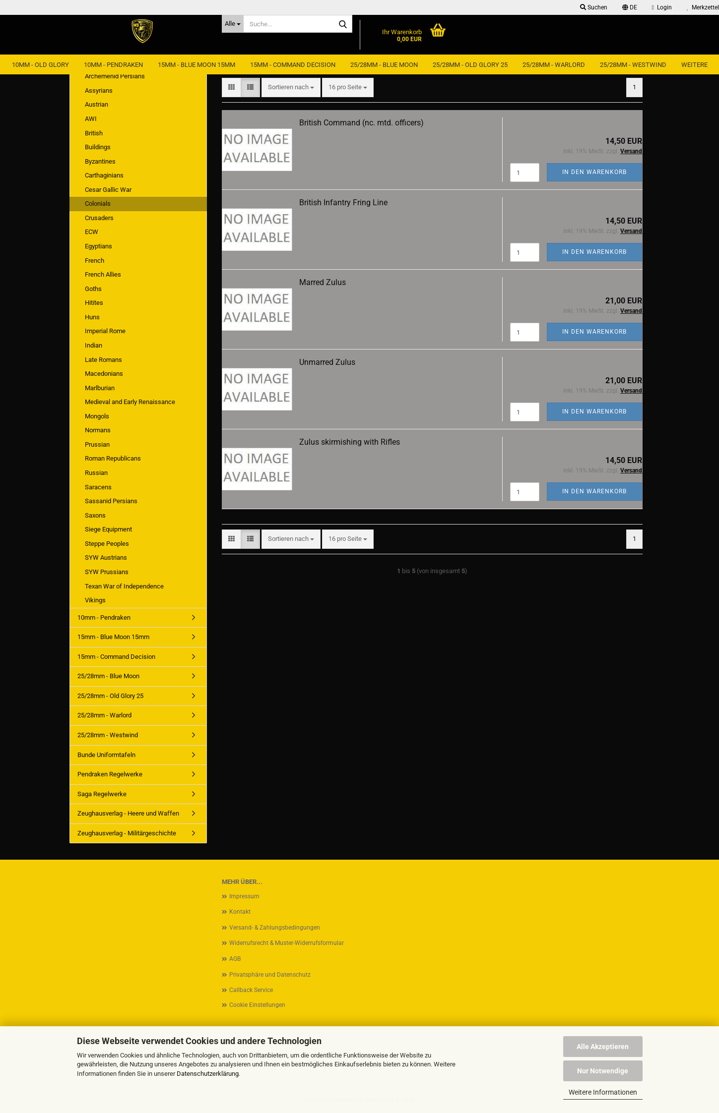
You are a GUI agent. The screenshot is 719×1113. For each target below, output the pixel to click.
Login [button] (662, 7)
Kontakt (240, 911)
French (94, 260)
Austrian (96, 104)
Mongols (97, 416)
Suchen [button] (593, 7)
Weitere (694, 64)
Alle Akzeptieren (603, 1047)
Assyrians (99, 90)
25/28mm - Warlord (554, 64)
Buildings (98, 147)
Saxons (95, 515)
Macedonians (104, 373)
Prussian (97, 444)
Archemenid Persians (115, 76)
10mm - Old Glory (40, 64)
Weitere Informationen (603, 1092)
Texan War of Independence (124, 586)
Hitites (94, 302)
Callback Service (251, 990)
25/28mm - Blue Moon (384, 64)
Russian (96, 472)
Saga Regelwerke (102, 794)
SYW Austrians (106, 557)
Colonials (98, 203)
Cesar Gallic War (108, 189)
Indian (93, 345)
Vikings (95, 600)
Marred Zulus (322, 282)
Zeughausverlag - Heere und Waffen (128, 813)
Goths (93, 289)
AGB (235, 958)
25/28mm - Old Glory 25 (470, 64)
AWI (91, 118)
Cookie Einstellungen (257, 1004)
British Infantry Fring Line (343, 202)
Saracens (98, 487)
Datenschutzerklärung (208, 1073)
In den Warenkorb (594, 172)
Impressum (244, 896)
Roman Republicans (113, 458)
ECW (91, 231)
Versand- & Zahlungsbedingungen (274, 927)
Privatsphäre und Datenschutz (270, 974)
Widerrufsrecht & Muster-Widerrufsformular (286, 942)
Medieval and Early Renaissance (130, 402)
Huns (92, 317)
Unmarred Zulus (327, 362)
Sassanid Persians (111, 501)
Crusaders (99, 218)
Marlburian (100, 388)
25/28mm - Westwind (633, 64)
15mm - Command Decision (292, 64)
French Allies (103, 274)
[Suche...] (233, 24)
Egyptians (98, 246)
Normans (98, 430)
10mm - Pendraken (113, 64)
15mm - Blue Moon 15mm (196, 64)
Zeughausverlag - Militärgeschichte (126, 833)
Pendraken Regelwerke (109, 774)
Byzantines (100, 161)
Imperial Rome (105, 331)
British (94, 133)
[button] (630, 7)
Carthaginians (104, 175)
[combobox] (291, 87)
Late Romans (103, 359)
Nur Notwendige (602, 1071)
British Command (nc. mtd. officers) (361, 122)
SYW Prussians (107, 572)
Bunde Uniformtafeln (106, 755)
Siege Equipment (108, 529)
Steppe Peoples (107, 543)
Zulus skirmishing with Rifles (349, 442)
